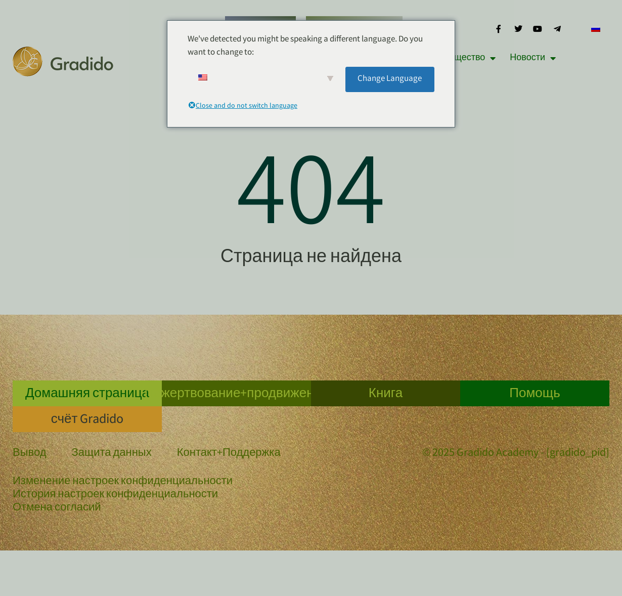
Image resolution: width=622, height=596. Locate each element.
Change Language (390, 79)
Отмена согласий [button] (57, 508)
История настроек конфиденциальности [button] (115, 495)
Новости (533, 58)
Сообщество (464, 58)
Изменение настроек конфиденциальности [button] (123, 482)
